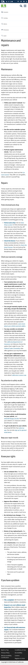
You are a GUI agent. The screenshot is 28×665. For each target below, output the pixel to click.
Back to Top (5, 650)
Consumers (4, 12)
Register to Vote (20, 658)
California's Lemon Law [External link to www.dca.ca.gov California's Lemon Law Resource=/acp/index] (19, 375)
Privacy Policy (5, 653)
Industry (4, 23)
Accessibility (18, 653)
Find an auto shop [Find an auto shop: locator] (9, 223)
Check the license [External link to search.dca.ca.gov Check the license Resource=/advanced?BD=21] (9, 241)
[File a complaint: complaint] (9, 600)
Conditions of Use (20, 650)
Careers (17, 655)
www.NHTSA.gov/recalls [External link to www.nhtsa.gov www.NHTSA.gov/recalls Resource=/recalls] (11, 418)
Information (5, 29)
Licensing (4, 18)
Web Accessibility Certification (6, 656)
